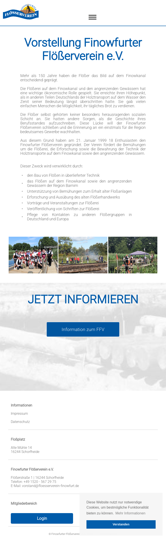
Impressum (19, 413)
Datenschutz (20, 422)
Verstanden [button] (121, 524)
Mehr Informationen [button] (130, 513)
